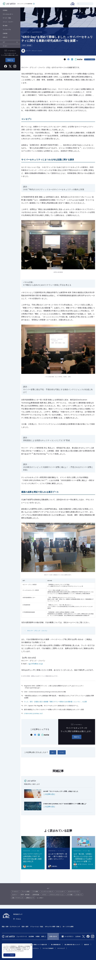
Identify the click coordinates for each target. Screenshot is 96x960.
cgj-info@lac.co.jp (35, 664)
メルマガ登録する (90, 59)
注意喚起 (5, 10)
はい (52, 752)
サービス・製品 (7, 18)
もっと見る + (40, 898)
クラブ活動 (69, 894)
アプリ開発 (35, 891)
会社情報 (31, 936)
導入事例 (5, 25)
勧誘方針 (86, 944)
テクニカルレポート (8, 14)
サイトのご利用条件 (9, 955)
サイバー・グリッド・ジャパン (37, 631)
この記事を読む (49, 794)
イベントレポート (60, 891)
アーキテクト (15, 891)
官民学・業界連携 (26, 45)
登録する (10, 60)
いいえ (62, 752)
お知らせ (5, 37)
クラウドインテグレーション (56, 894)
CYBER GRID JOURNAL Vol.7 (33, 713)
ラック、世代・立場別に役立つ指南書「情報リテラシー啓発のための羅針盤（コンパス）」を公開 (55, 702)
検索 (78, 3)
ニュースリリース (22, 936)
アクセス (18, 919)
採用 (42, 936)
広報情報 (5, 33)
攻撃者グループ (30, 898)
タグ (4, 42)
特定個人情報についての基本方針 (38, 944)
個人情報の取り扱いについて (72, 944)
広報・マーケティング (17, 898)
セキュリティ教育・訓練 (52, 926)
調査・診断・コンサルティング (11, 926)
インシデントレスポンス (47, 891)
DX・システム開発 (68, 926)
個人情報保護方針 (56, 944)
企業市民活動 (35, 894)
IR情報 (37, 936)
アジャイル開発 (25, 891)
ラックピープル (7, 29)
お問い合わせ (53, 936)
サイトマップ (61, 948)
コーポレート (78, 894)
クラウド (44, 894)
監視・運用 (25, 926)
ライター (5, 46)
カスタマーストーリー (73, 891)
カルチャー (15, 894)
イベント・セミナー (8, 22)
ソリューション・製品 (36, 926)
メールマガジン (69, 936)
